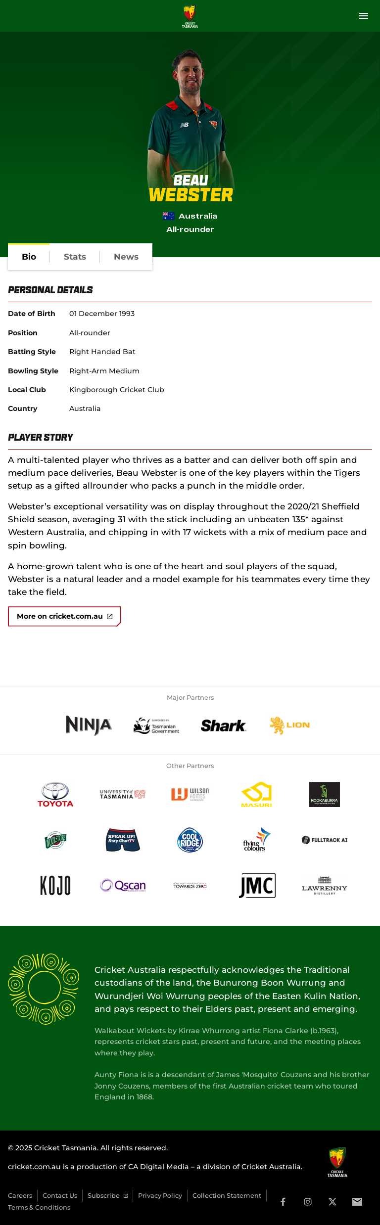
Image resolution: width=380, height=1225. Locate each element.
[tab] (29, 256)
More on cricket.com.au (64, 616)
